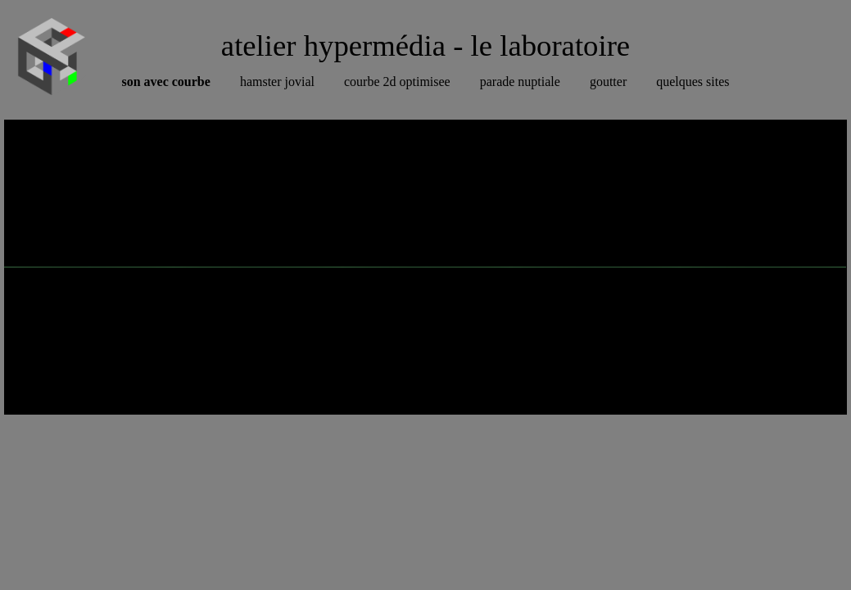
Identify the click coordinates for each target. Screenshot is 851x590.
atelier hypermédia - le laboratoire (425, 45)
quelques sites (692, 81)
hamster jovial (277, 81)
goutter (608, 81)
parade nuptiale (520, 81)
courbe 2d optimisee (397, 81)
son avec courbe (165, 81)
